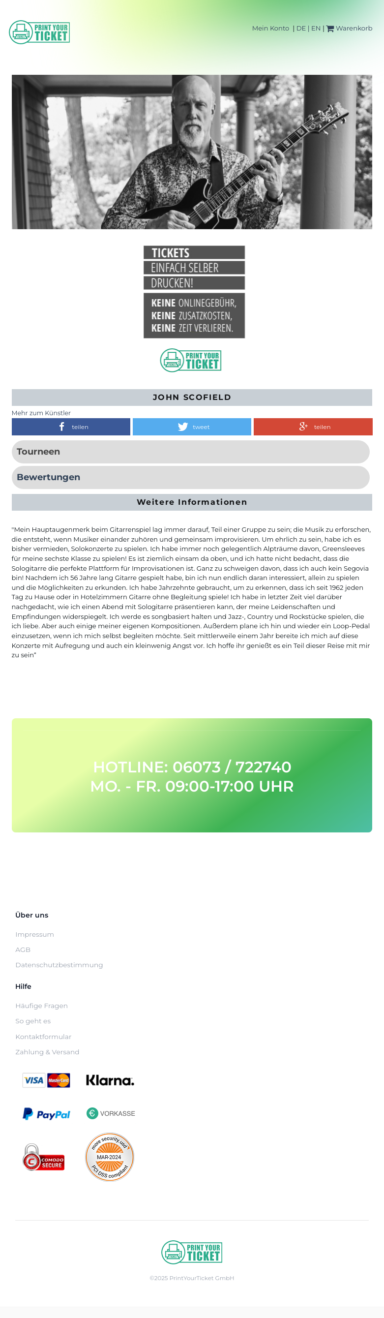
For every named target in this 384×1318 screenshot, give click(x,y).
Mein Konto (270, 28)
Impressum (34, 934)
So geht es (33, 1021)
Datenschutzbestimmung (59, 965)
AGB (22, 949)
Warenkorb (349, 28)
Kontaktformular (43, 1037)
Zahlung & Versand (47, 1052)
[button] (71, 426)
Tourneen (38, 451)
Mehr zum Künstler (41, 413)
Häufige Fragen (41, 1006)
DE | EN (308, 28)
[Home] (40, 32)
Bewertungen (48, 477)
